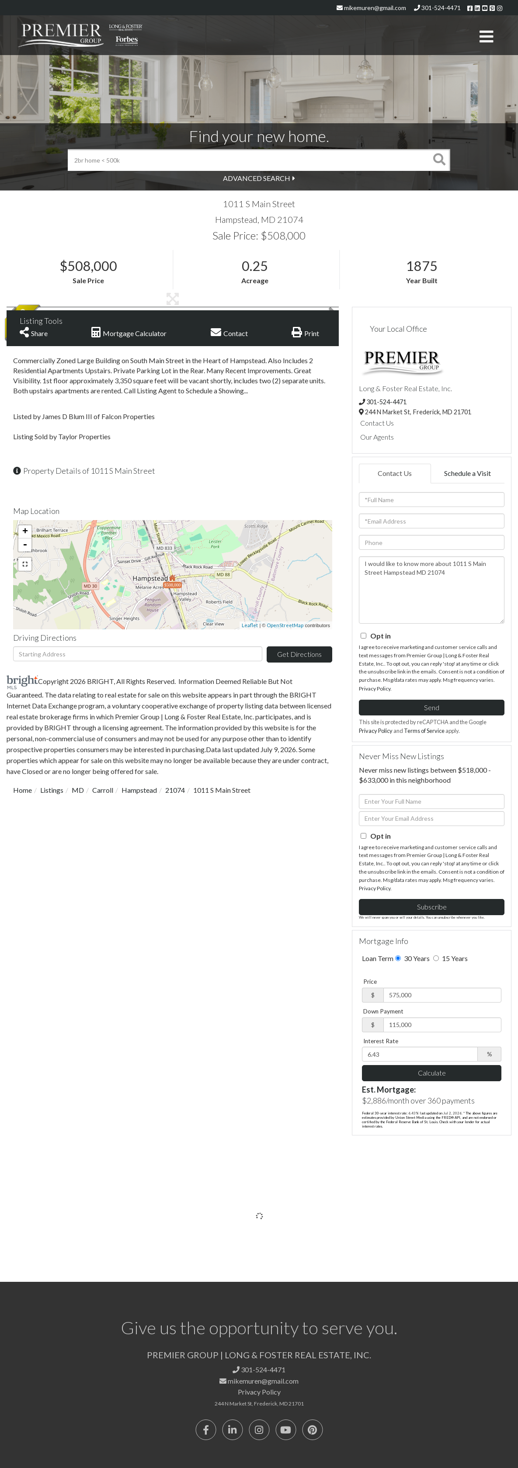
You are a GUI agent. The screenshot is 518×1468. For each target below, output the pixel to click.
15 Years (450, 958)
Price (370, 981)
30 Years (412, 958)
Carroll (102, 790)
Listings (51, 790)
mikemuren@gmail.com (371, 7)
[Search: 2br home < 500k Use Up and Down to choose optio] (248, 160)
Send (431, 707)
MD (78, 790)
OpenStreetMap (285, 625)
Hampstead (139, 790)
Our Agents (377, 437)
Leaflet (250, 625)
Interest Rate (380, 1041)
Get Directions (299, 654)
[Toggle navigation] (486, 37)
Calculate (432, 1073)
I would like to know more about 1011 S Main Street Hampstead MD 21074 (431, 590)
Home (22, 790)
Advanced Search (256, 178)
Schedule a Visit (467, 473)
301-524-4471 (437, 7)
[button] (439, 160)
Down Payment (383, 1011)
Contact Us (377, 423)
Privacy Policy (374, 688)
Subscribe (432, 906)
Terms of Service (424, 730)
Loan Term (377, 958)
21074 (175, 790)
